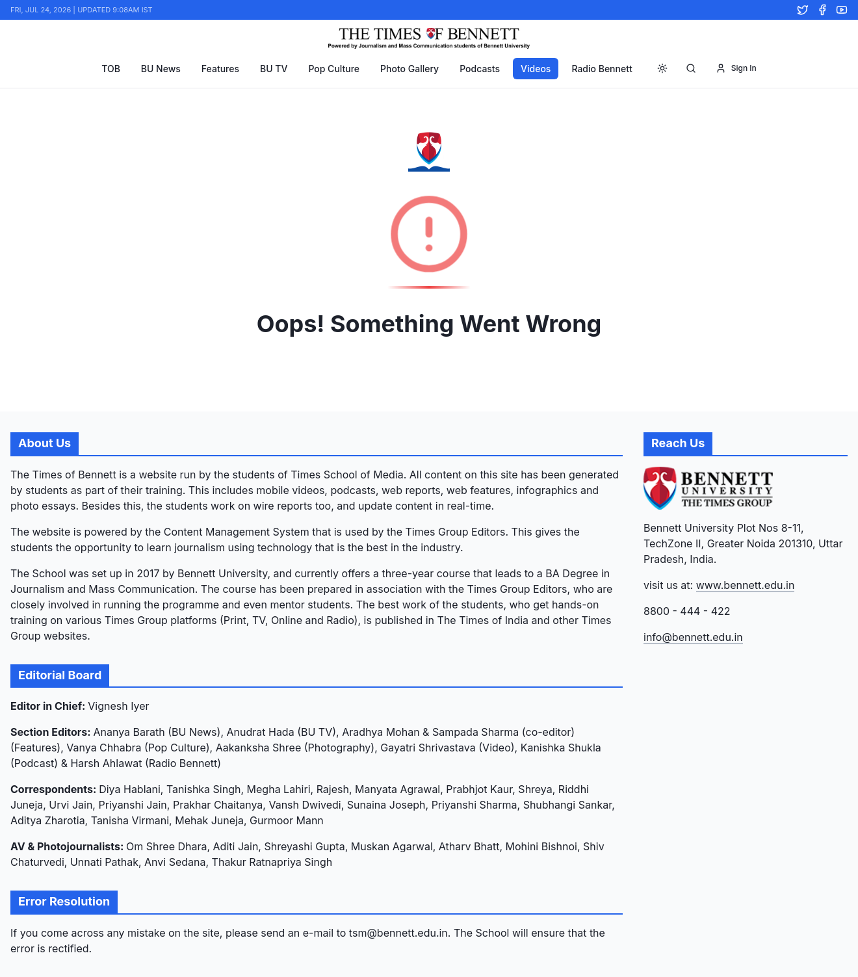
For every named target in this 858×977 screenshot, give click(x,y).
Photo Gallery (409, 68)
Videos (536, 68)
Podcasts (480, 68)
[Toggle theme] (662, 68)
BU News (161, 68)
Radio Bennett (601, 68)
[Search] (691, 68)
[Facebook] (822, 10)
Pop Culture (333, 68)
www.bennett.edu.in (745, 585)
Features (220, 68)
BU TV (273, 68)
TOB (110, 68)
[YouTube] (842, 10)
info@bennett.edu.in (693, 637)
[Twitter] (803, 10)
